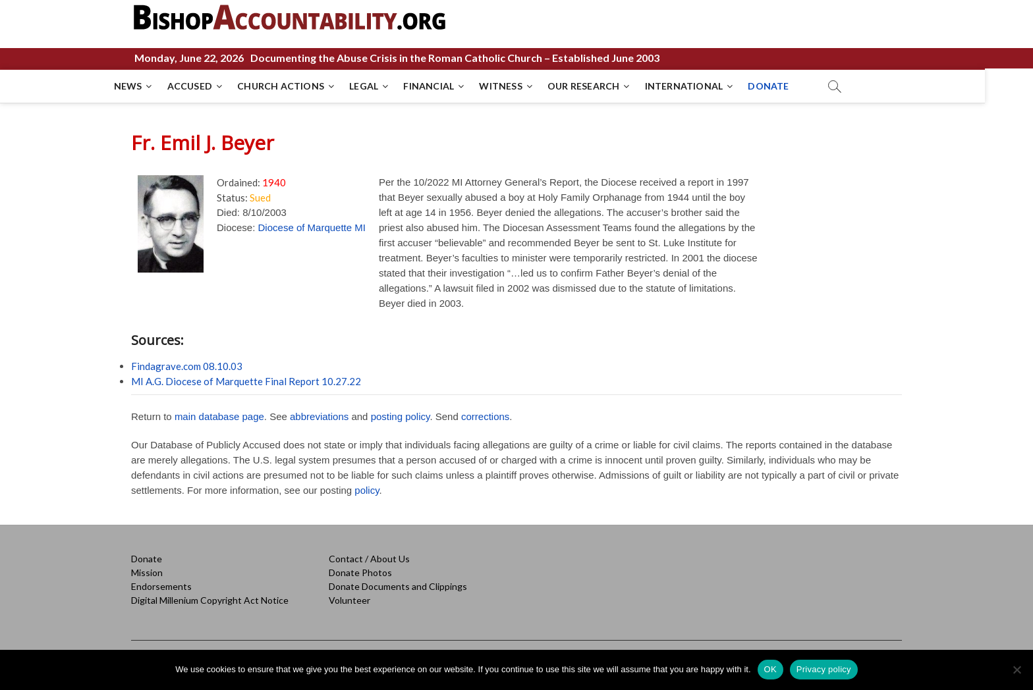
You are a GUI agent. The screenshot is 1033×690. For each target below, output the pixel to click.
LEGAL (388, 86)
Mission (147, 572)
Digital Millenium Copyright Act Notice (210, 600)
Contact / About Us (369, 558)
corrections (485, 416)
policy (366, 490)
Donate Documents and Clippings (398, 586)
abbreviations (319, 416)
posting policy (400, 416)
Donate (146, 558)
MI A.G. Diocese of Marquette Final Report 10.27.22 (246, 381)
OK (770, 669)
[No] (1016, 669)
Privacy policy (823, 669)
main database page (219, 416)
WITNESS (524, 86)
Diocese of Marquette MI (312, 227)
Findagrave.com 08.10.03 (186, 366)
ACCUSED (213, 86)
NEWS (152, 86)
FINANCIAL (453, 86)
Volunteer (349, 600)
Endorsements (161, 586)
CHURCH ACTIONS (305, 86)
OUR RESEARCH (607, 86)
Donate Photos (360, 572)
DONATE (792, 86)
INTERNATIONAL (708, 86)
